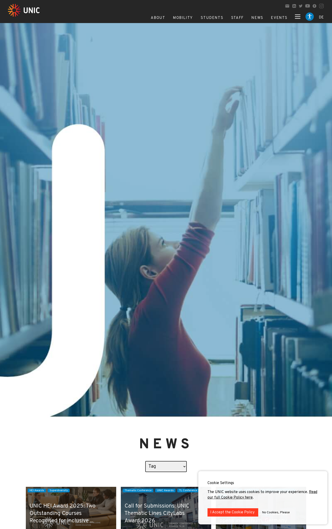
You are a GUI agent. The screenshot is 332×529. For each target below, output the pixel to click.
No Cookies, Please (276, 512)
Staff (237, 18)
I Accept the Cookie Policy (232, 512)
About (158, 18)
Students (212, 18)
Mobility (183, 18)
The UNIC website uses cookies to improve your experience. (258, 492)
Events (279, 18)
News (257, 18)
